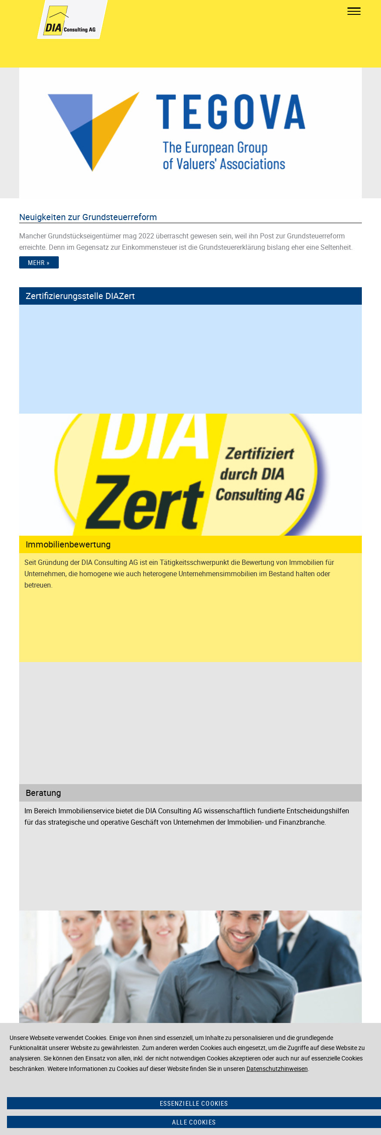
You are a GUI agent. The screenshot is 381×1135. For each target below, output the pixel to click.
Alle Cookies (194, 1122)
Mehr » (39, 262)
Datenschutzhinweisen (277, 1068)
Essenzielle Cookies (194, 1103)
